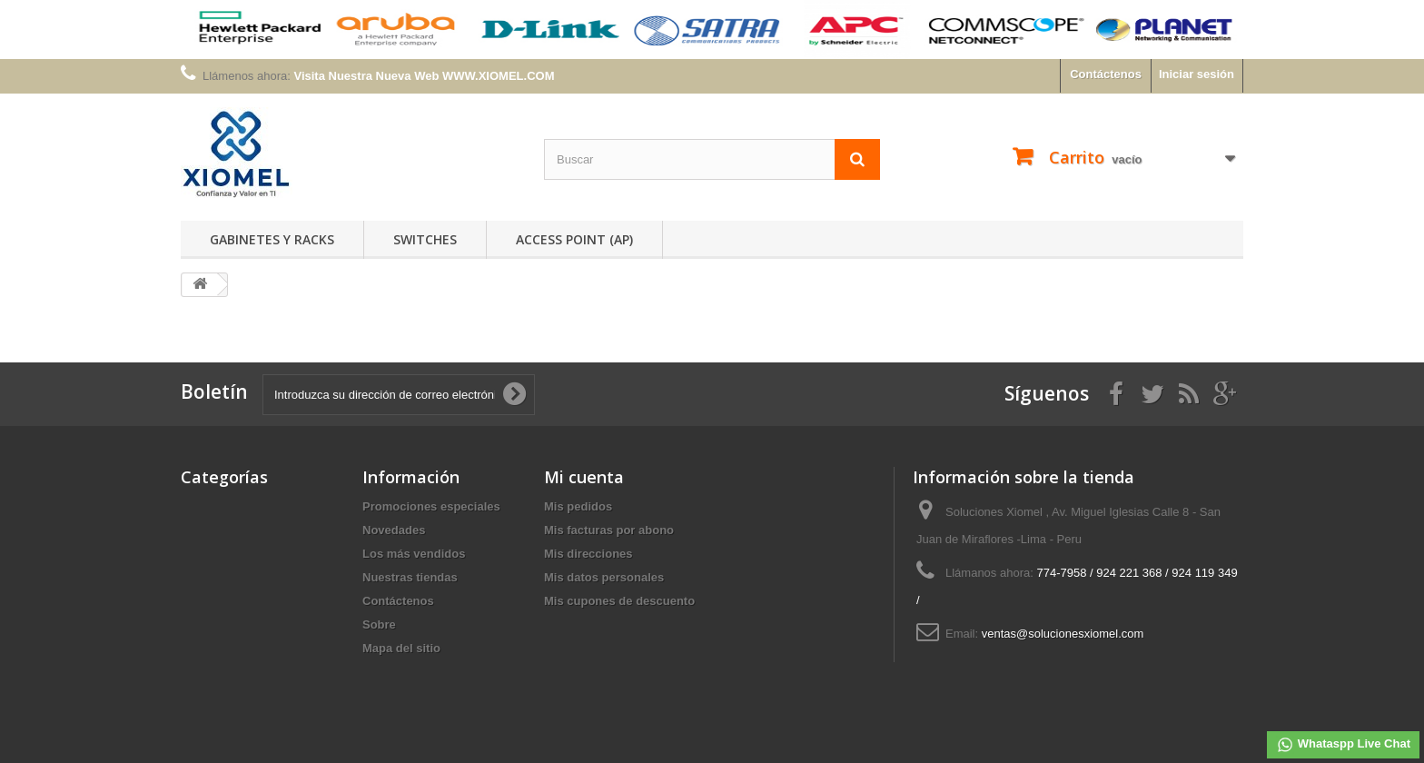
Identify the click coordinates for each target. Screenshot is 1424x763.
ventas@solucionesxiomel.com (1063, 633)
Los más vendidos (413, 553)
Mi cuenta (584, 477)
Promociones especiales (431, 506)
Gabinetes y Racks (272, 239)
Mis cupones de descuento (619, 601)
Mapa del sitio (401, 648)
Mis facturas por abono (609, 530)
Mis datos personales (604, 577)
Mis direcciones (588, 553)
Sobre (379, 624)
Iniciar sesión (1196, 74)
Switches (425, 239)
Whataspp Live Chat (1343, 745)
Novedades (393, 530)
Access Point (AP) (574, 239)
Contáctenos (1106, 74)
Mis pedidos (578, 506)
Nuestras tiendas (410, 577)
